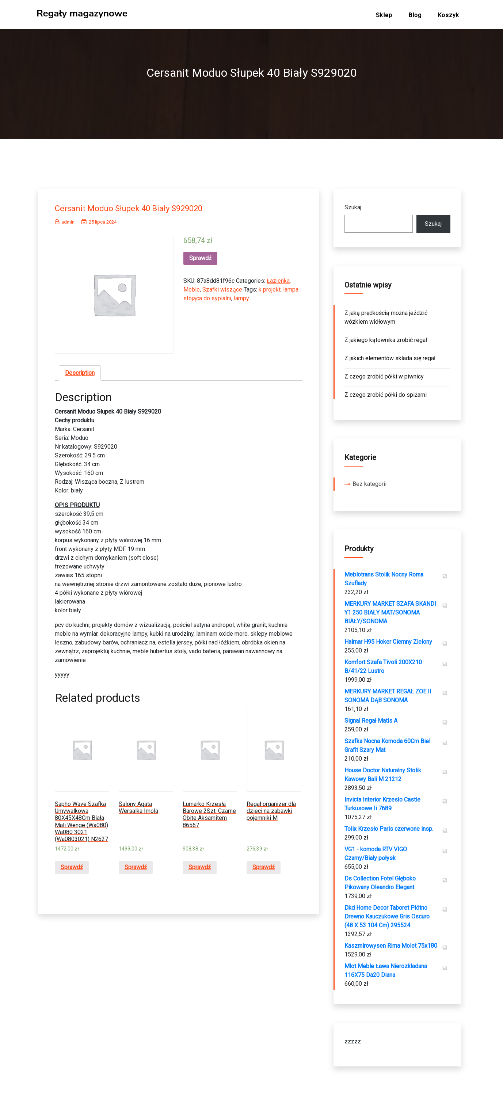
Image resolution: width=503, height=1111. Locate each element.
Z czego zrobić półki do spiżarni (385, 391)
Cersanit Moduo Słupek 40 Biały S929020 (142, 204)
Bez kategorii (369, 480)
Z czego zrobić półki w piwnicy (384, 373)
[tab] (80, 370)
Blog (415, 15)
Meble (191, 286)
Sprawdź (200, 255)
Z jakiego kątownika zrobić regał (385, 337)
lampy (241, 295)
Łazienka (278, 277)
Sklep (384, 15)
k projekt (270, 286)
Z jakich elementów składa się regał (389, 355)
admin (65, 219)
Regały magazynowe (82, 13)
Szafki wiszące (222, 286)
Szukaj (352, 204)
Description (80, 369)
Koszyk (448, 15)
